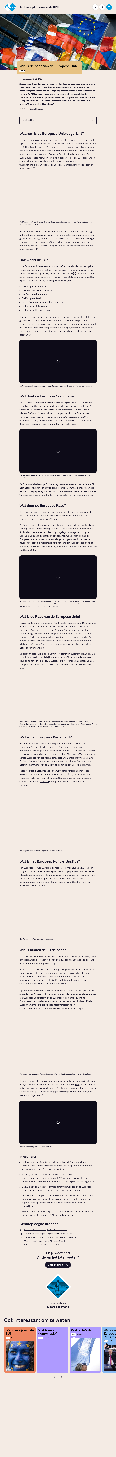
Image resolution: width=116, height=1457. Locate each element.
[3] (29, 335)
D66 (77, 1085)
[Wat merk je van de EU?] (20, 1350)
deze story (45, 782)
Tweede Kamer (54, 774)
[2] (74, 273)
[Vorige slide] (55, 1377)
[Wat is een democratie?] (52, 1350)
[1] (34, 168)
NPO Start (48, 1147)
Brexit (35, 273)
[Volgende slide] (61, 1377)
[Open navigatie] (109, 7)
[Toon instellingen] (95, 7)
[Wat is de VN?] (85, 1350)
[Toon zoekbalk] (102, 7)
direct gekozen (53, 754)
